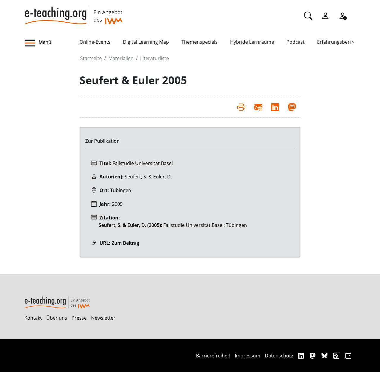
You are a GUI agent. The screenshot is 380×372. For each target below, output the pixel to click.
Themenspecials (199, 42)
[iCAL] (348, 355)
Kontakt (33, 318)
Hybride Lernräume (252, 42)
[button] (52, 43)
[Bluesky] (325, 355)
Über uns (56, 318)
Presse (79, 318)
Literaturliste (154, 58)
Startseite (91, 58)
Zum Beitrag (125, 243)
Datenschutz (279, 355)
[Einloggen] (325, 15)
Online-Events (95, 42)
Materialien (121, 58)
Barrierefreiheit (213, 355)
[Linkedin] (301, 355)
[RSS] (337, 355)
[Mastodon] (313, 355)
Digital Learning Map (146, 42)
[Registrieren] (342, 15)
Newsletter (103, 318)
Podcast (295, 42)
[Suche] (308, 15)
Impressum (247, 355)
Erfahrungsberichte (339, 42)
